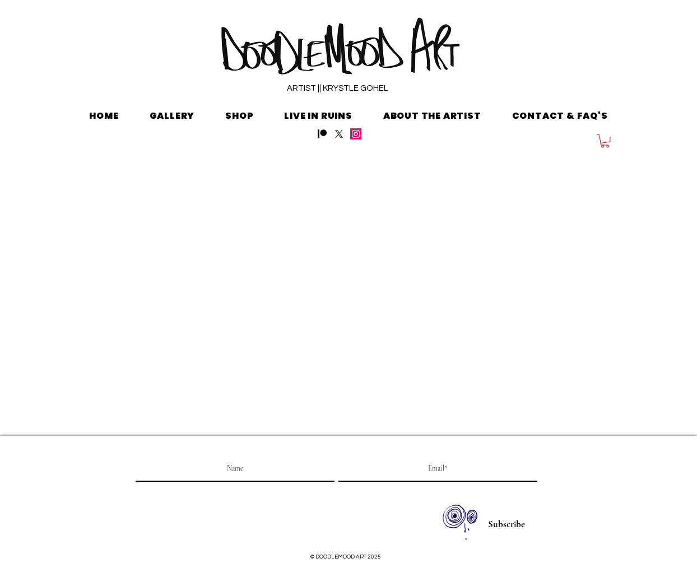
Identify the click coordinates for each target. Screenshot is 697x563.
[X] (339, 133)
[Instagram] (355, 133)
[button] (605, 141)
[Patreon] (322, 133)
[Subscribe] (506, 524)
